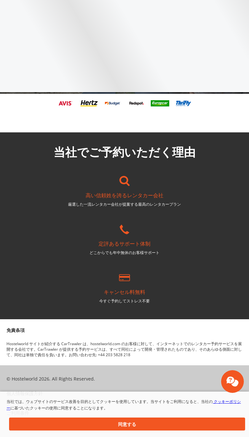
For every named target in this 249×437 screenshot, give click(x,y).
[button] (127, 424)
